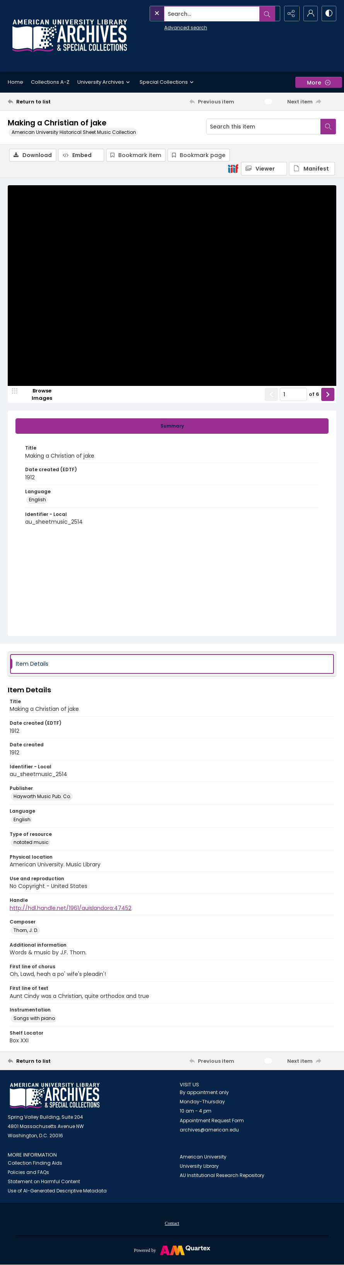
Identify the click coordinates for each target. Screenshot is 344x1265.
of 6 (314, 394)
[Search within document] (328, 126)
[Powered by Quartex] (172, 1250)
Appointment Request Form (212, 1121)
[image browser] (37, 394)
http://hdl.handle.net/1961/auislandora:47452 (70, 908)
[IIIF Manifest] (312, 169)
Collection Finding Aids (35, 1163)
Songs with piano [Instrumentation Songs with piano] (34, 1018)
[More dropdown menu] (318, 82)
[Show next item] (327, 394)
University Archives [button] (104, 82)
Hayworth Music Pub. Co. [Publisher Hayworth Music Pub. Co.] (42, 796)
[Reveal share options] (290, 13)
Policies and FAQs (28, 1172)
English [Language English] (37, 500)
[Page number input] (293, 394)
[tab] (172, 426)
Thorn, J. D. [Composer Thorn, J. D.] (26, 930)
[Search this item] (263, 126)
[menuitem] (172, 1223)
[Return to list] (51, 101)
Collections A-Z (50, 82)
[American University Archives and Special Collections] (55, 1096)
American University (203, 1157)
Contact (172, 1223)
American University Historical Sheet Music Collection (74, 132)
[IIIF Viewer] (264, 169)
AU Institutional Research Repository (222, 1175)
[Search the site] (198, 13)
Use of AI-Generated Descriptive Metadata (57, 1191)
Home (15, 82)
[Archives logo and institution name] (69, 36)
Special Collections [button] (168, 82)
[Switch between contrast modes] (328, 13)
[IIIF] (233, 168)
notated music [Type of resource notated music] (31, 842)
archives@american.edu (209, 1130)
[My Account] (309, 13)
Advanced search (168, 27)
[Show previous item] (271, 394)
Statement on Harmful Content (44, 1182)
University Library (199, 1166)
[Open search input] (270, 13)
